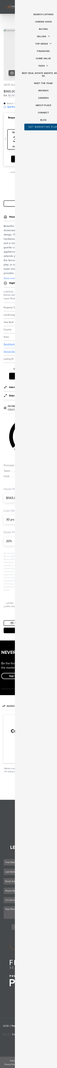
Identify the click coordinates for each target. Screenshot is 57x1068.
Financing (28, 823)
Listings (28, 810)
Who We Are (28, 831)
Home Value (28, 827)
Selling (28, 818)
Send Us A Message (29, 927)
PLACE (28, 1029)
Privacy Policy (10, 1064)
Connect (28, 835)
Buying (28, 814)
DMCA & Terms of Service (31, 1064)
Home (29, 806)
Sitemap (49, 1064)
